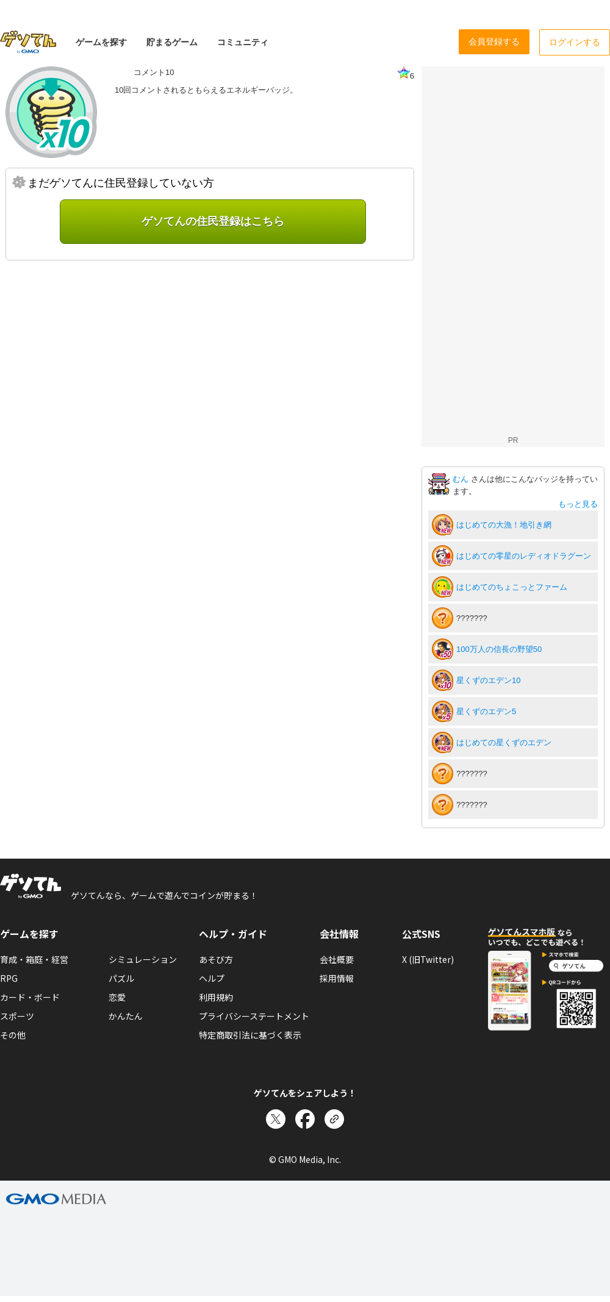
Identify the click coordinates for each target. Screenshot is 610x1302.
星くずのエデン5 (486, 711)
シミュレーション (143, 959)
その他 (13, 1035)
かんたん (126, 1016)
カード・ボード (30, 997)
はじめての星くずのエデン (503, 742)
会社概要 (337, 959)
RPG (9, 978)
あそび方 (216, 959)
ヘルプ (211, 978)
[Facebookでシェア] (305, 1119)
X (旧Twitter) (428, 959)
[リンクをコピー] (334, 1119)
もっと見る (578, 504)
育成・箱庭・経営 (34, 959)
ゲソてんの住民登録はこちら (213, 221)
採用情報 (337, 978)
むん (462, 479)
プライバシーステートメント (254, 1016)
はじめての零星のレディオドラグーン (523, 555)
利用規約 (216, 997)
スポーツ (17, 1016)
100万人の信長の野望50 (499, 649)
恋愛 (117, 997)
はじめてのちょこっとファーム (511, 587)
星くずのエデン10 (488, 680)
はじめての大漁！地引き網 (503, 524)
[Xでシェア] (275, 1119)
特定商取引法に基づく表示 (250, 1035)
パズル (121, 978)
